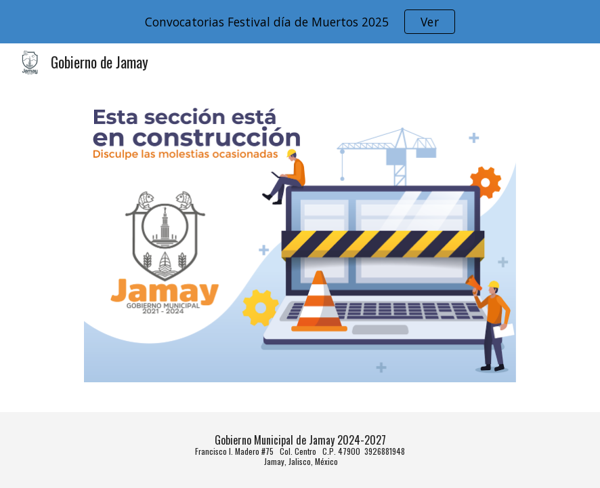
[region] (300, 21)
